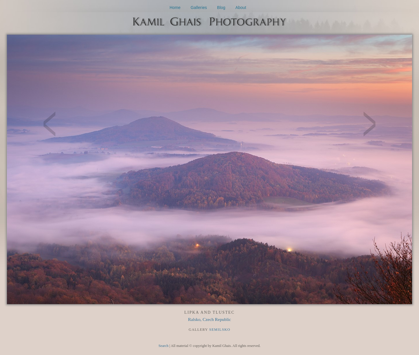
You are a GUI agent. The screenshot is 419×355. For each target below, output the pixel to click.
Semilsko (219, 330)
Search (163, 346)
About (241, 7)
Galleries (199, 7)
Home (175, 7)
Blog (221, 7)
